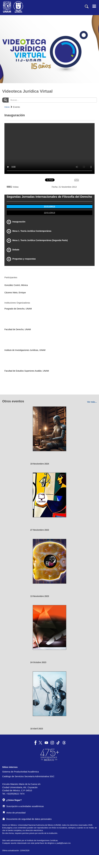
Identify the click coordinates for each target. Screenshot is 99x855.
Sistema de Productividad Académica (20, 771)
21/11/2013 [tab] (49, 206)
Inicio (7, 107)
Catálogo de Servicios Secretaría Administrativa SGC (28, 776)
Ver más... (92, 402)
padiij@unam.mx (64, 843)
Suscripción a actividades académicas (23, 806)
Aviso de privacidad (14, 812)
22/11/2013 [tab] (49, 212)
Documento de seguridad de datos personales (27, 819)
